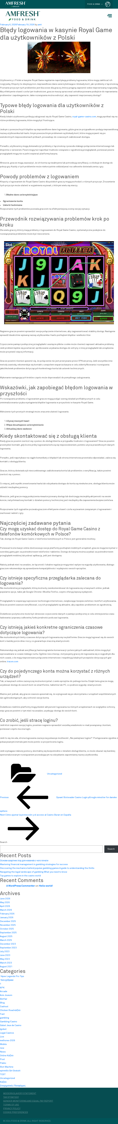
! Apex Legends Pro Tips (12, 976)
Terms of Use (11, 1105)
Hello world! (46, 885)
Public (3, 1063)
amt (40, 25)
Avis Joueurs (6, 995)
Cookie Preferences (15, 1112)
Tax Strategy (11, 1097)
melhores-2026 (7, 1040)
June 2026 (5, 899)
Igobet (3, 1029)
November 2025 (8, 925)
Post (2, 1059)
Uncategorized (54, 774)
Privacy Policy (11, 1108)
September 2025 (8, 933)
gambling (4, 1018)
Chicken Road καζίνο (10, 1010)
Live (2, 1037)
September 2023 (8, 948)
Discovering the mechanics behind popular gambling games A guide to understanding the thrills (47, 868)
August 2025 (6, 936)
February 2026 (7, 914)
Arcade (3, 991)
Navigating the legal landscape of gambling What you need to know (33, 872)
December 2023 (8, 944)
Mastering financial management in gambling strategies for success (34, 864)
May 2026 (5, 902)
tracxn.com (12, 662)
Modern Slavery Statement (19, 1093)
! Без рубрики (6, 980)
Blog (2, 1003)
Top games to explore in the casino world (20, 876)
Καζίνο (3, 1082)
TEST (3, 1074)
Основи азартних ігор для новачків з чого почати (24, 861)
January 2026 (6, 917)
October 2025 (7, 929)
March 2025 (6, 940)
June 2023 (5, 955)
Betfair (3, 999)
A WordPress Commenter (20, 885)
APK (2, 988)
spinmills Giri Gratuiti (10, 1071)
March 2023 (6, 963)
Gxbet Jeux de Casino (10, 1025)
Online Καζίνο (6, 1056)
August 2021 (6, 967)
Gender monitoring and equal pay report (28, 1101)
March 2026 (6, 910)
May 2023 (5, 959)
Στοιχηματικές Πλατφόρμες (13, 1086)
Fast (2, 1014)
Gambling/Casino (8, 1022)
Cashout (4, 1006)
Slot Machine (6, 1067)
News (3, 1052)
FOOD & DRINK (95, 4)
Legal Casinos (7, 1033)
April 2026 (5, 906)
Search (3, 842)
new (2, 1048)
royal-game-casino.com (84, 117)
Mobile (3, 1044)
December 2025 (8, 921)
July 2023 (4, 951)
